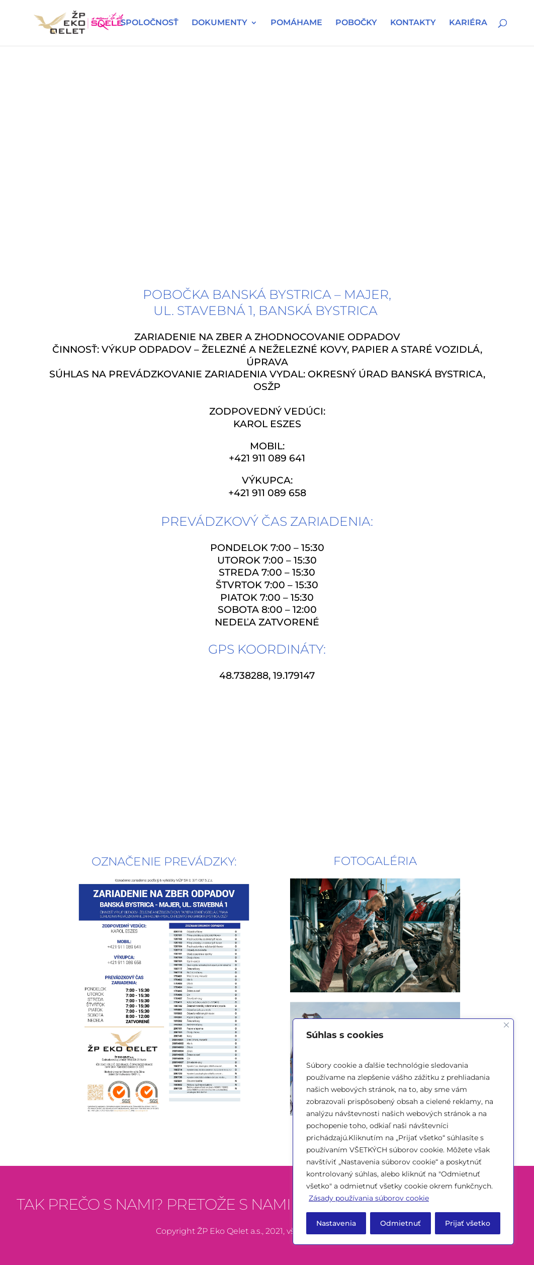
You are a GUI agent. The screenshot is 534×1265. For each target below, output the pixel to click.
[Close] (506, 1024)
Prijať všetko (467, 1223)
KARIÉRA (468, 24)
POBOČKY (356, 24)
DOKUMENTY (219, 24)
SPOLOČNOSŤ (150, 24)
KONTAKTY (413, 24)
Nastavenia (336, 1223)
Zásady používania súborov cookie (369, 1198)
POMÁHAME (296, 24)
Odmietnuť (400, 1223)
